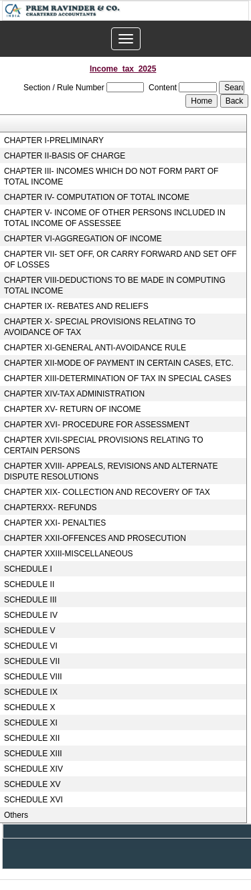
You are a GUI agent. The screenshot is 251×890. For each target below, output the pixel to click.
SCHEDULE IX (31, 692)
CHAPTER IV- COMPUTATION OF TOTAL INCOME (96, 197)
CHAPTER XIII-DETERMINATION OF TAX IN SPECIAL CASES (118, 378)
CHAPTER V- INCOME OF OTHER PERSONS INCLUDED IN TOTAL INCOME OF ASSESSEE (115, 218)
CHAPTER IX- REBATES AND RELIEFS (76, 306)
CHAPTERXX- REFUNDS (50, 507)
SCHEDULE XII (32, 738)
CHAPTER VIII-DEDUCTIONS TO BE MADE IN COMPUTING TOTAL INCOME (115, 285)
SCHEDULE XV (32, 784)
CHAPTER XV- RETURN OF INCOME (72, 409)
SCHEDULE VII (32, 661)
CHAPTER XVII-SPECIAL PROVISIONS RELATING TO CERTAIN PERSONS (103, 445)
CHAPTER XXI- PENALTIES (55, 523)
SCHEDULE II (29, 584)
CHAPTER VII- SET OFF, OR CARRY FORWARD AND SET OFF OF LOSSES (120, 259)
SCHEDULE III (30, 599)
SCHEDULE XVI (33, 799)
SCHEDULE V (30, 630)
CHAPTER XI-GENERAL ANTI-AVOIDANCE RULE (95, 347)
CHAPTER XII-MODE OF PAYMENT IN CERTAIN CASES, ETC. (119, 363)
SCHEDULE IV (31, 615)
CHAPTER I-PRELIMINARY (54, 140)
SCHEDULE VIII (33, 676)
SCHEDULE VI (31, 646)
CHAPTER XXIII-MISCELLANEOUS (68, 553)
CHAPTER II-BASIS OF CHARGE (64, 155)
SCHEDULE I (28, 569)
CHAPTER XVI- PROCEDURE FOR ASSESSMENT (96, 424)
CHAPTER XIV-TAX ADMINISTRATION (74, 394)
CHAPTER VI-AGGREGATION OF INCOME (83, 238)
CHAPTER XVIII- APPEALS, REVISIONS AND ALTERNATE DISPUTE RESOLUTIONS (111, 471)
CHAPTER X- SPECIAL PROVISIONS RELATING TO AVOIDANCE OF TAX (99, 327)
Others (16, 815)
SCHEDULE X (30, 707)
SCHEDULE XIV (33, 769)
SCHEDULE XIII (33, 753)
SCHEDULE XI (31, 723)
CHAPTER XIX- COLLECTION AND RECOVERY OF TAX (107, 492)
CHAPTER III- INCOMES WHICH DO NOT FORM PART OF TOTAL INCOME (111, 176)
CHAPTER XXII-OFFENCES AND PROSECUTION (95, 538)
